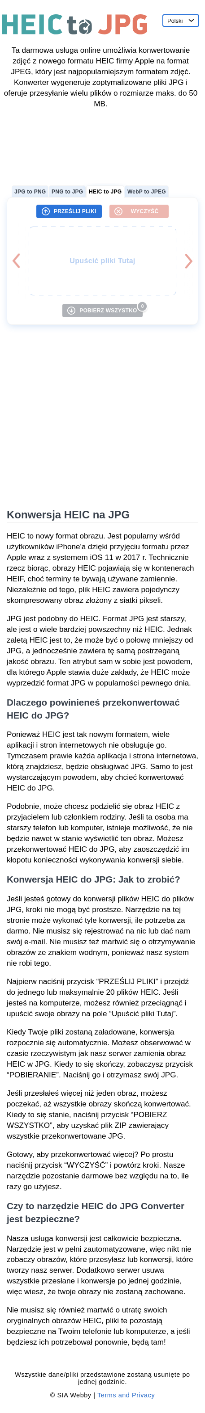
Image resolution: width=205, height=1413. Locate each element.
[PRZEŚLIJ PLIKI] (69, 211)
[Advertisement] (102, 144)
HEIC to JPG (105, 192)
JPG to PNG (30, 192)
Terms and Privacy (126, 1395)
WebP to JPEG (146, 192)
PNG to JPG (67, 192)
